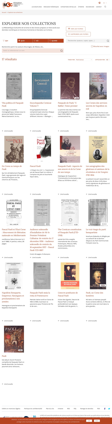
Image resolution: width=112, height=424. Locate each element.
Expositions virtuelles (68, 7)
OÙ (36, 41)
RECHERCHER (90, 7)
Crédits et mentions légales (11, 408)
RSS (68, 408)
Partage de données (86, 408)
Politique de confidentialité (33, 408)
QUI (5, 41)
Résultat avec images (100, 46)
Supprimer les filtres (78, 34)
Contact (99, 7)
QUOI (21, 41)
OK (89, 421)
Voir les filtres (75, 29)
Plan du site (50, 408)
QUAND (53, 41)
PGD (98, 408)
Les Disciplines (37, 7)
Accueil (4, 12)
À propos (81, 7)
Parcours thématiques (51, 7)
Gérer (96, 421)
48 (107, 60)
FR (104, 3)
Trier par (71, 60)
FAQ (75, 408)
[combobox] (86, 41)
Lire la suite (8, 131)
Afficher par (100, 60)
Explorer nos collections (15, 12)
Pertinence (80, 60)
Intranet (60, 408)
